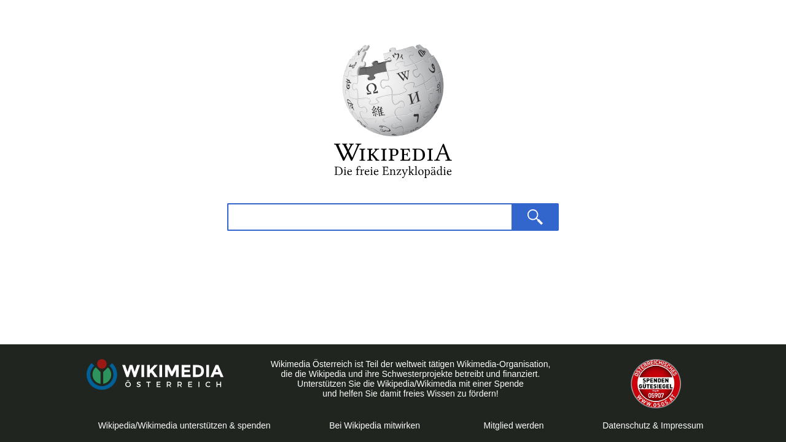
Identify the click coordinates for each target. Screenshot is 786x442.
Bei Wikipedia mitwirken (377, 425)
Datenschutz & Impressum (652, 425)
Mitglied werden (513, 425)
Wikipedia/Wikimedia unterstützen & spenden (184, 425)
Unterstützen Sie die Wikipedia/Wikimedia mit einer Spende (410, 384)
